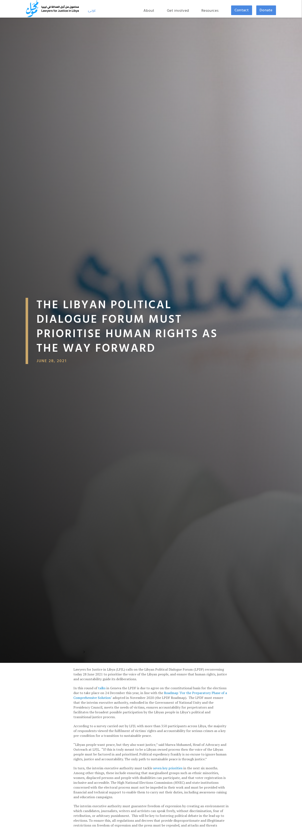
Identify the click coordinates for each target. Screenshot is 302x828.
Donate (266, 10)
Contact (241, 10)
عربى (92, 11)
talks (101, 688)
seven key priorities (167, 768)
